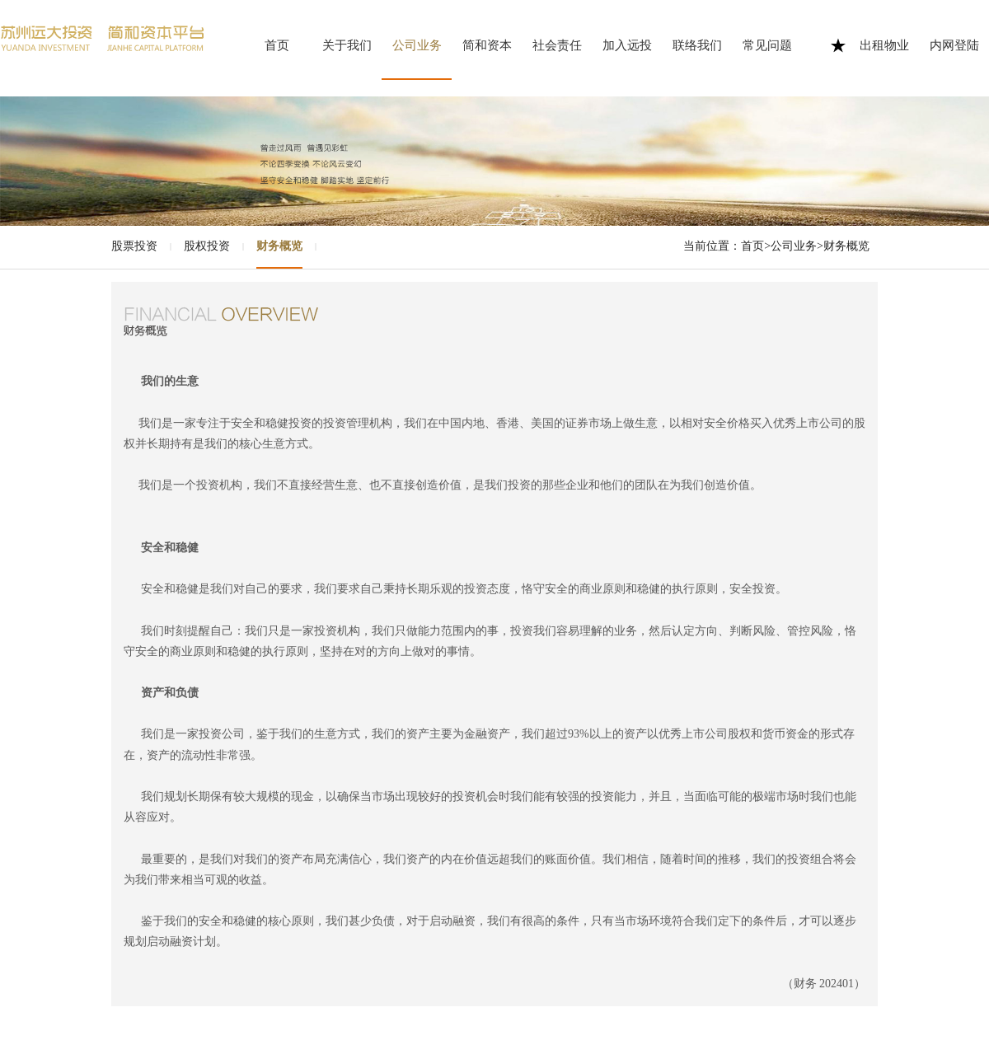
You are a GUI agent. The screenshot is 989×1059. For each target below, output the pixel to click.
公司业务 (417, 45)
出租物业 (884, 45)
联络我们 (697, 45)
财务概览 (279, 246)
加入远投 (627, 45)
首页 (277, 45)
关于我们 (347, 45)
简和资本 (487, 45)
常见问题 (767, 45)
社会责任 (557, 45)
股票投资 (134, 246)
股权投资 (207, 246)
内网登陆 (954, 45)
